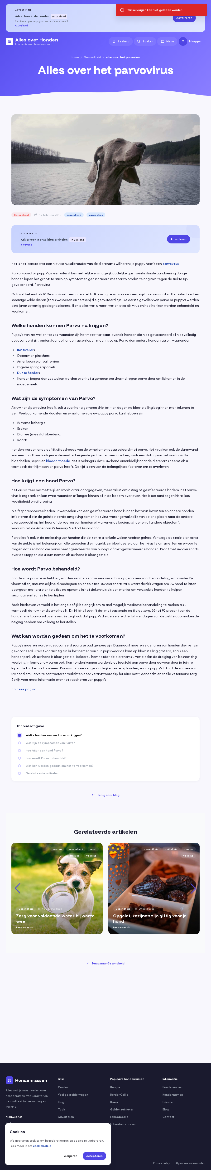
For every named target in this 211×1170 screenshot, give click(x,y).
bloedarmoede (58, 460)
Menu (167, 41)
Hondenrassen (172, 1087)
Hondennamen (173, 1094)
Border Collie (119, 1094)
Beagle (115, 1087)
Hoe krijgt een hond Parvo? (44, 750)
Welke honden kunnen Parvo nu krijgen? (54, 735)
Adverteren (184, 17)
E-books (168, 1102)
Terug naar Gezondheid (105, 963)
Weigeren (70, 1156)
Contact (64, 1087)
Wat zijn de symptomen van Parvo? (50, 743)
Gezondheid (92, 57)
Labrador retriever (123, 1124)
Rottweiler (25, 349)
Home (75, 57)
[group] (57, 888)
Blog (61, 1102)
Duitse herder (27, 372)
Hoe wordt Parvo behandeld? (46, 758)
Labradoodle (119, 1117)
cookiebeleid (42, 1146)
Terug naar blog (106, 795)
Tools (62, 1109)
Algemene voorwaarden (190, 1163)
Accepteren (94, 1156)
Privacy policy (161, 1163)
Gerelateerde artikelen (42, 773)
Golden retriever (121, 1109)
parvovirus (171, 263)
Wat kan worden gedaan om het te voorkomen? (59, 766)
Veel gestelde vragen (73, 1094)
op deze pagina (23, 688)
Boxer (114, 1102)
